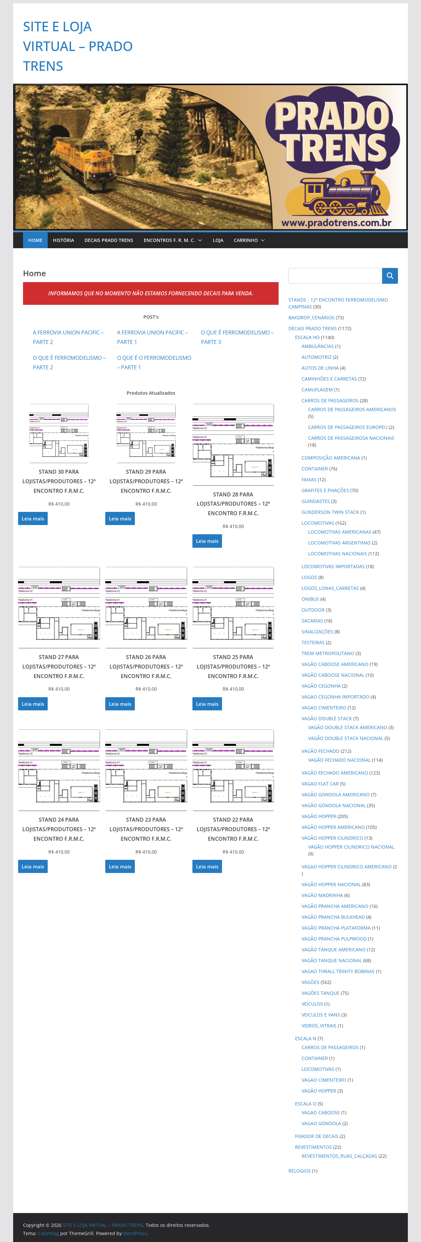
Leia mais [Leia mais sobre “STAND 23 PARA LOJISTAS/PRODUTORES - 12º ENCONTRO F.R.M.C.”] (120, 866)
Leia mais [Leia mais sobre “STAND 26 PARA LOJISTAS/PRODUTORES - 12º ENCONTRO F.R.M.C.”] (120, 703)
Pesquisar (390, 275)
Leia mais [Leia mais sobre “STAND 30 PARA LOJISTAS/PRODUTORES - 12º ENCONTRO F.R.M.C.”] (33, 518)
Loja (218, 240)
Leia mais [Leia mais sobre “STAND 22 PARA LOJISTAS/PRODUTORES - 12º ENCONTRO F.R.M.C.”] (207, 866)
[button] (198, 240)
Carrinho (246, 240)
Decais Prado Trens (109, 240)
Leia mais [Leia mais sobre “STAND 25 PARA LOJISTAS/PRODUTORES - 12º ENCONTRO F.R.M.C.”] (207, 703)
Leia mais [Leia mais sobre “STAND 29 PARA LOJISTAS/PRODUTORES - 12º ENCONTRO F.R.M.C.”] (120, 518)
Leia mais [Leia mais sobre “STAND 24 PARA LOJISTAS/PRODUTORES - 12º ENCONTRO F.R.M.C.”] (33, 866)
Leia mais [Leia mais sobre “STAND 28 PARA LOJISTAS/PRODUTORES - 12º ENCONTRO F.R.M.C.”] (207, 541)
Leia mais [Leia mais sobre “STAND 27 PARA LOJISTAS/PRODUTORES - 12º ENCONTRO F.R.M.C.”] (33, 703)
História (63, 240)
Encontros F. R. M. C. (169, 240)
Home (35, 240)
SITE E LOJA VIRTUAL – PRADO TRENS (78, 46)
